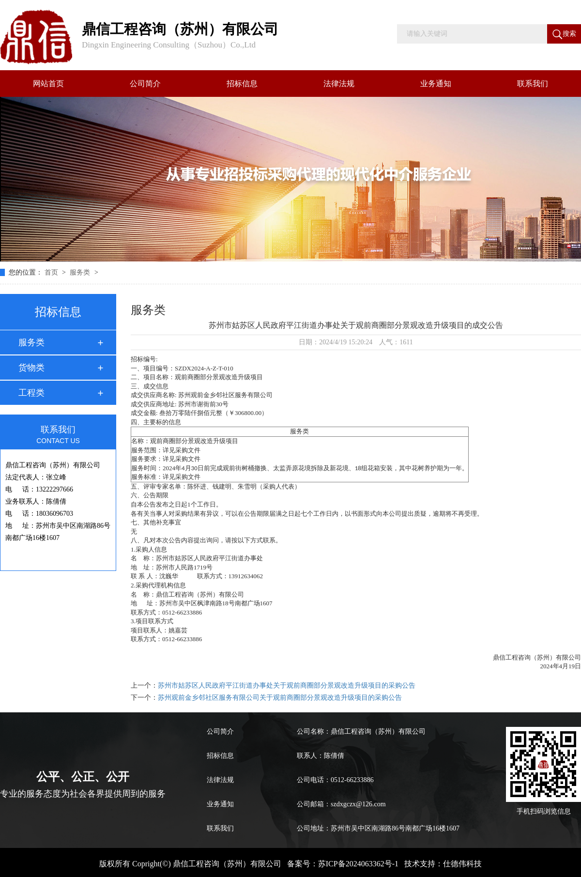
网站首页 (48, 83)
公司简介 (145, 83)
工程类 (31, 393)
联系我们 (532, 83)
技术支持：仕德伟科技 (443, 864)
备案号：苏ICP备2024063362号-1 (342, 864)
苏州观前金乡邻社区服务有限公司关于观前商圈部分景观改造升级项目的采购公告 (280, 697)
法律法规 (338, 83)
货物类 (31, 367)
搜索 (564, 34)
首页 (52, 272)
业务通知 (435, 83)
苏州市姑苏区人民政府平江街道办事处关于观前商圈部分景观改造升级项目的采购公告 (286, 685)
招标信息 (242, 83)
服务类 (81, 272)
